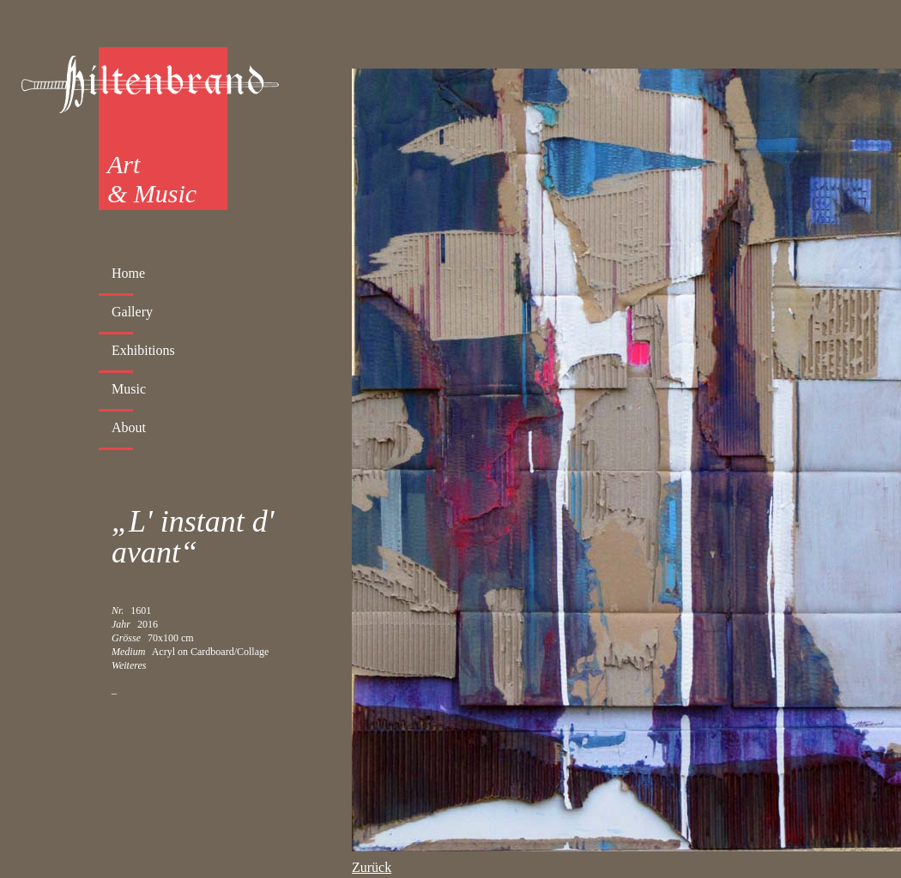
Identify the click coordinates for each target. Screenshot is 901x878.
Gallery (132, 311)
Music (129, 389)
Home (128, 273)
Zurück (371, 867)
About (129, 427)
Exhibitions (143, 350)
